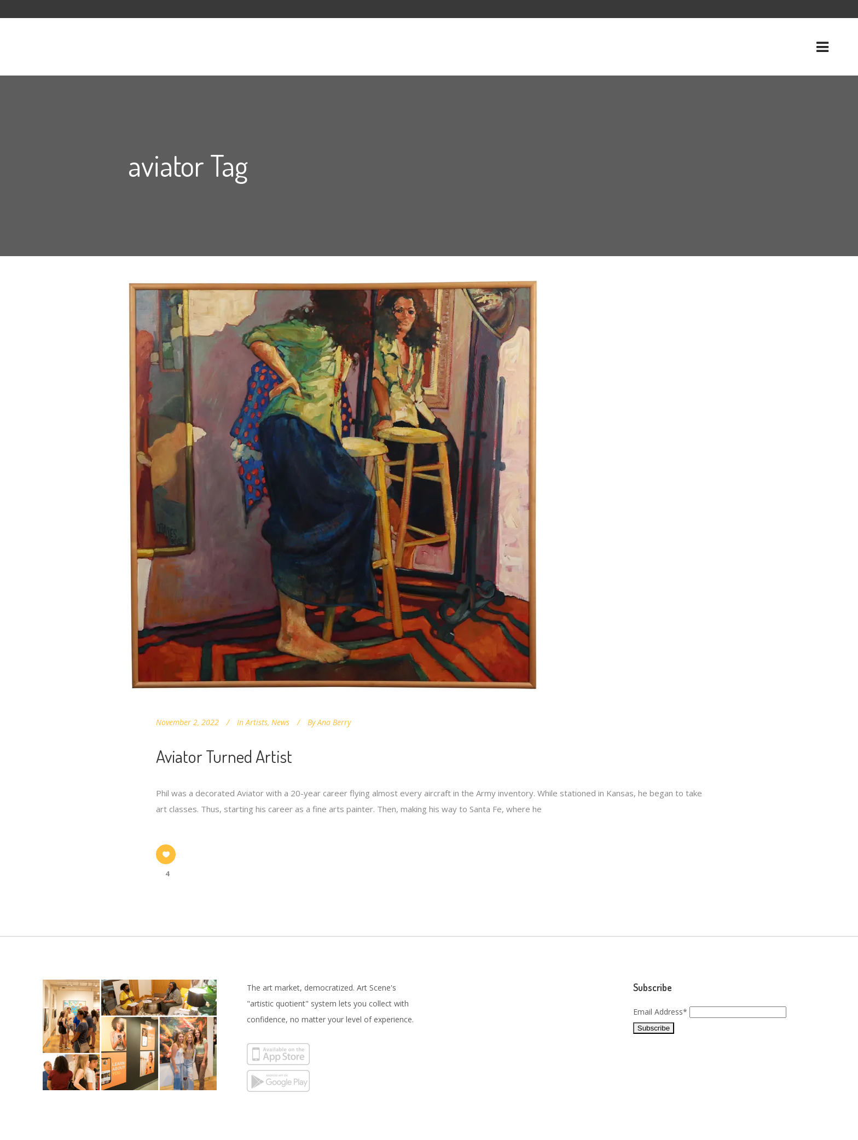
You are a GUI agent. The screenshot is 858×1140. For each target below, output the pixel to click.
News (280, 722)
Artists (257, 722)
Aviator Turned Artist (224, 756)
